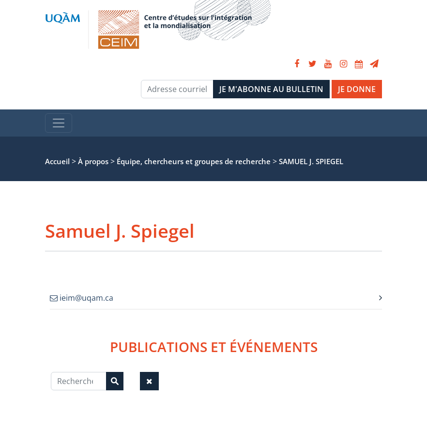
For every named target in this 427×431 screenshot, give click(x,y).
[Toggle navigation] (58, 123)
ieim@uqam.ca (81, 297)
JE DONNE (357, 89)
